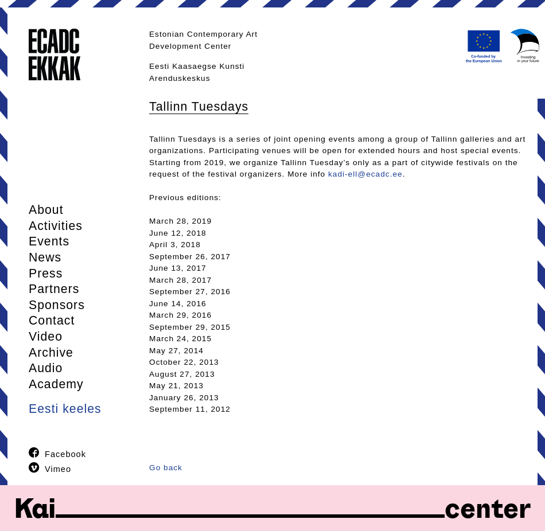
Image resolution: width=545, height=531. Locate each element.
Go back (165, 467)
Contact (52, 320)
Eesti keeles (65, 409)
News (45, 257)
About (46, 210)
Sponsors (57, 305)
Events (49, 241)
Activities (56, 226)
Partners (54, 289)
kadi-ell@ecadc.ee (365, 174)
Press (46, 273)
